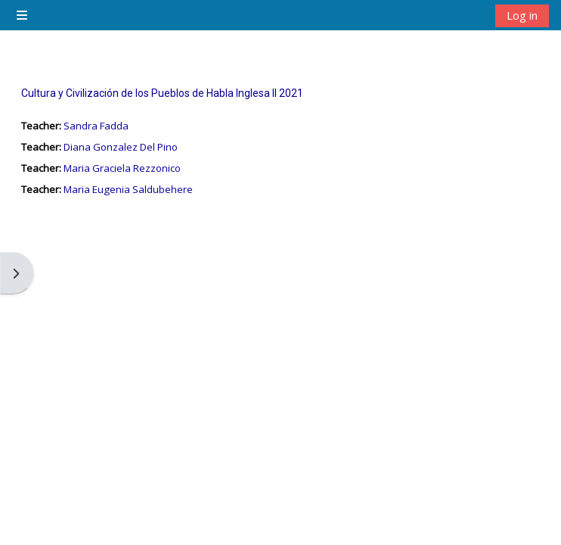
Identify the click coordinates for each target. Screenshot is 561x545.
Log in (522, 15)
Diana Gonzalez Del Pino (121, 147)
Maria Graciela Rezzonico (122, 168)
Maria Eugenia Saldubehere (128, 189)
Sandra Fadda (96, 125)
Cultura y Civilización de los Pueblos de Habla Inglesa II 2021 (162, 93)
